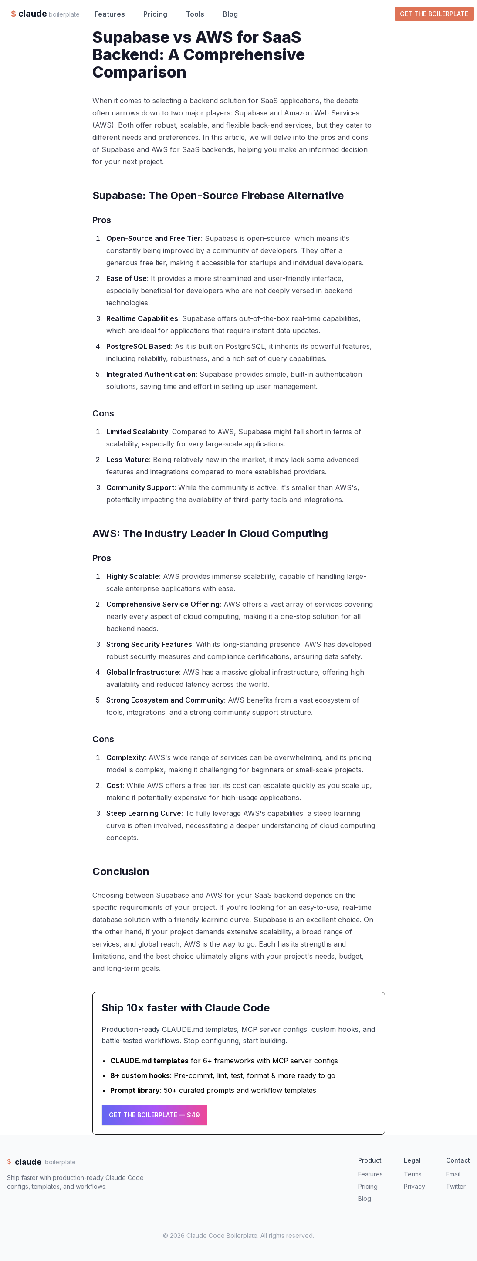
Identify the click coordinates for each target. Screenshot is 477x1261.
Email (453, 1174)
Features (110, 14)
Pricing (155, 14)
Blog (230, 14)
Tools (195, 14)
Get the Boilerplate (434, 13)
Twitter (456, 1186)
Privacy (414, 1186)
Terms (413, 1174)
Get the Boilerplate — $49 (154, 1115)
